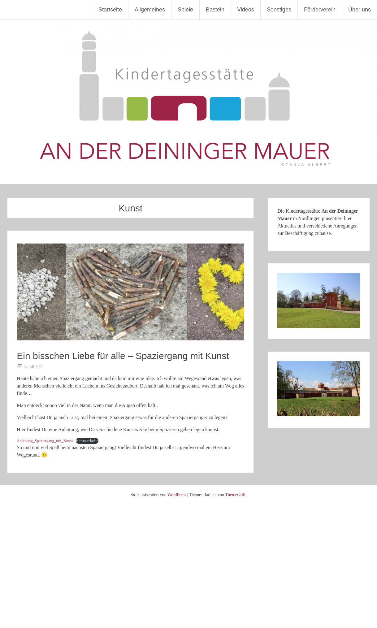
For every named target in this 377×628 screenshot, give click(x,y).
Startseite (110, 9)
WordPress (176, 494)
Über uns (359, 9)
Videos (245, 9)
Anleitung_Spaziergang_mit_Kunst (45, 441)
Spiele (185, 9)
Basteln (215, 9)
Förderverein (320, 9)
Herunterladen (87, 441)
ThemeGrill (235, 494)
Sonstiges (279, 9)
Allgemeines (150, 9)
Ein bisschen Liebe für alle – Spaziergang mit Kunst (123, 356)
